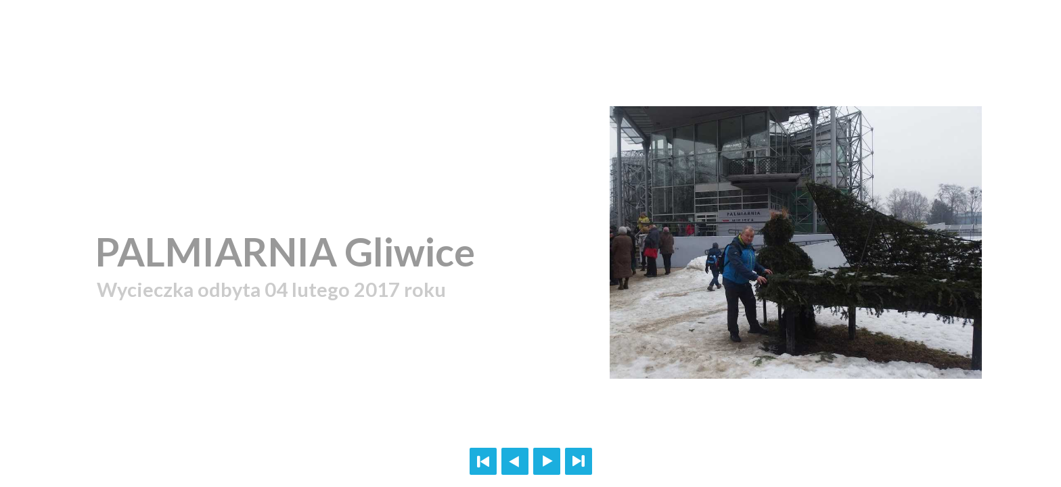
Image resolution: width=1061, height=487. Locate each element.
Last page (578, 461)
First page (483, 461)
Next (546, 461)
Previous (514, 461)
